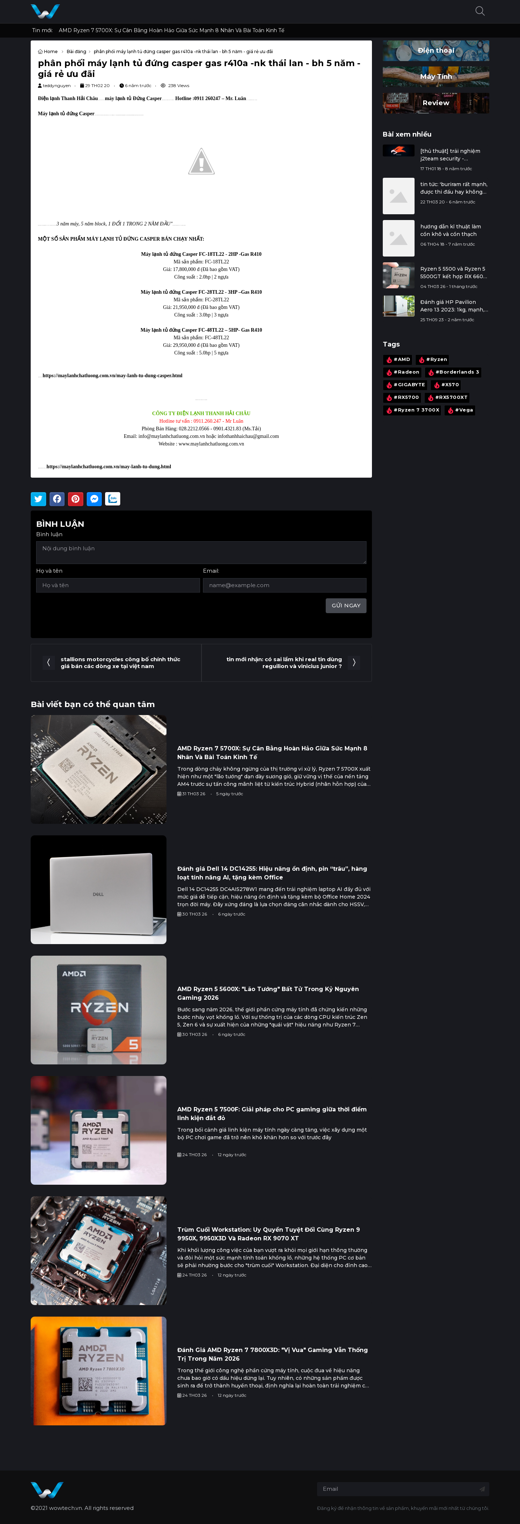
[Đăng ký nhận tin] (482, 1489)
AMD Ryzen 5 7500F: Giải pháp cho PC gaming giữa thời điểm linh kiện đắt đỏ (272, 1114)
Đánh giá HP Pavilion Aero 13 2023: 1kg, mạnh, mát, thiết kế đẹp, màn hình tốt (452, 306)
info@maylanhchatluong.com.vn (172, 436)
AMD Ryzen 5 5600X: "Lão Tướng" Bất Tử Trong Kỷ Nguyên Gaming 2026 (268, 993)
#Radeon (402, 372)
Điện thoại (436, 50)
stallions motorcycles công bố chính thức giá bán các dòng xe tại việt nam (120, 663)
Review (436, 103)
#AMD (397, 360)
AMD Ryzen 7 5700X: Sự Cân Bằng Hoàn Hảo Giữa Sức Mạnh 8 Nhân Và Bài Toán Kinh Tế (171, 30)
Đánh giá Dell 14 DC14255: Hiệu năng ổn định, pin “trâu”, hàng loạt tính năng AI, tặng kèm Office (272, 873)
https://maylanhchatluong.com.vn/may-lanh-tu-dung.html (109, 466)
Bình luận (49, 534)
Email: (211, 570)
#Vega (459, 410)
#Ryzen (432, 360)
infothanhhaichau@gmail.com (248, 436)
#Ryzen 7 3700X (412, 410)
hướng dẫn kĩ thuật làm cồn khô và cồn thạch (450, 230)
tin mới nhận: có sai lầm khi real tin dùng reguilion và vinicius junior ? (284, 663)
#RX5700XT (447, 398)
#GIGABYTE (405, 385)
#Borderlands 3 (453, 372)
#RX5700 (402, 398)
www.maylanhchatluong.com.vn (211, 444)
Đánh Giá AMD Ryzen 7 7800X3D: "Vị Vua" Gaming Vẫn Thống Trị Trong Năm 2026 (272, 1354)
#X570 (446, 385)
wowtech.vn (65, 1507)
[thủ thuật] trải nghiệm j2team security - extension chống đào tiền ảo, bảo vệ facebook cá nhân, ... (454, 155)
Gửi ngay (346, 605)
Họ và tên (49, 570)
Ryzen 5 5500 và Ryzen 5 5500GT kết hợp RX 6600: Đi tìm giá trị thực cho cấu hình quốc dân (454, 273)
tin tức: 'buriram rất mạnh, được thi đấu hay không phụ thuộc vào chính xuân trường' (454, 188)
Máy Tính (436, 76)
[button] (480, 11)
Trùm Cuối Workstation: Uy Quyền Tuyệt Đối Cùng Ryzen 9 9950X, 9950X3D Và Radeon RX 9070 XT (268, 1234)
